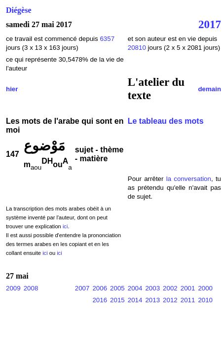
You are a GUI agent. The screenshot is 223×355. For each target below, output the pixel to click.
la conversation (188, 178)
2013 (152, 300)
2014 (135, 300)
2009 (13, 288)
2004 (135, 288)
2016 (99, 300)
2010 (205, 300)
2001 (188, 288)
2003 (152, 288)
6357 (107, 38)
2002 (170, 288)
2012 (170, 300)
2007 (82, 288)
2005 (117, 288)
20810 (138, 47)
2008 (31, 288)
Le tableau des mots (166, 121)
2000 (205, 288)
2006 (99, 288)
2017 (209, 24)
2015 (117, 300)
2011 (188, 300)
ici (65, 226)
